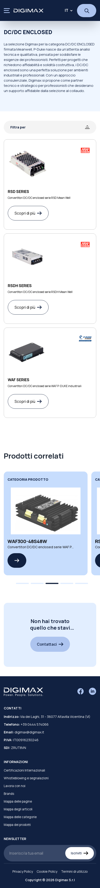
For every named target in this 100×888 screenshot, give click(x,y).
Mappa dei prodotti (17, 825)
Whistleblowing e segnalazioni (26, 778)
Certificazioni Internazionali (24, 770)
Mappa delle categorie (20, 817)
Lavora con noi (14, 786)
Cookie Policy (47, 871)
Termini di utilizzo (74, 871)
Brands (9, 794)
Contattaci (50, 644)
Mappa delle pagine (18, 801)
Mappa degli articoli (18, 809)
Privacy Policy (22, 871)
